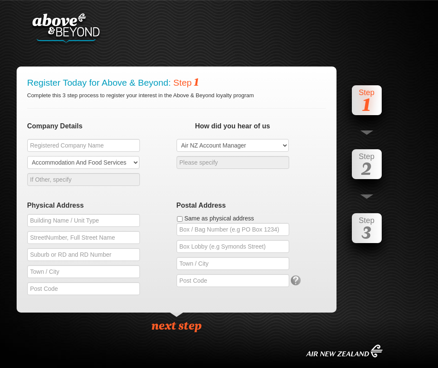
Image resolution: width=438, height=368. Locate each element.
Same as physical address (219, 218)
